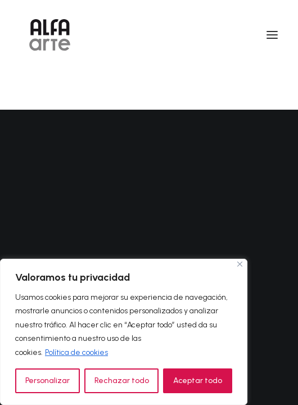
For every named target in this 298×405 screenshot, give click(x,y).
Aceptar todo (197, 380)
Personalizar (47, 380)
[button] (272, 35)
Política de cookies (76, 352)
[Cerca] (239, 264)
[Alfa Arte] (49, 35)
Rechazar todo (121, 380)
